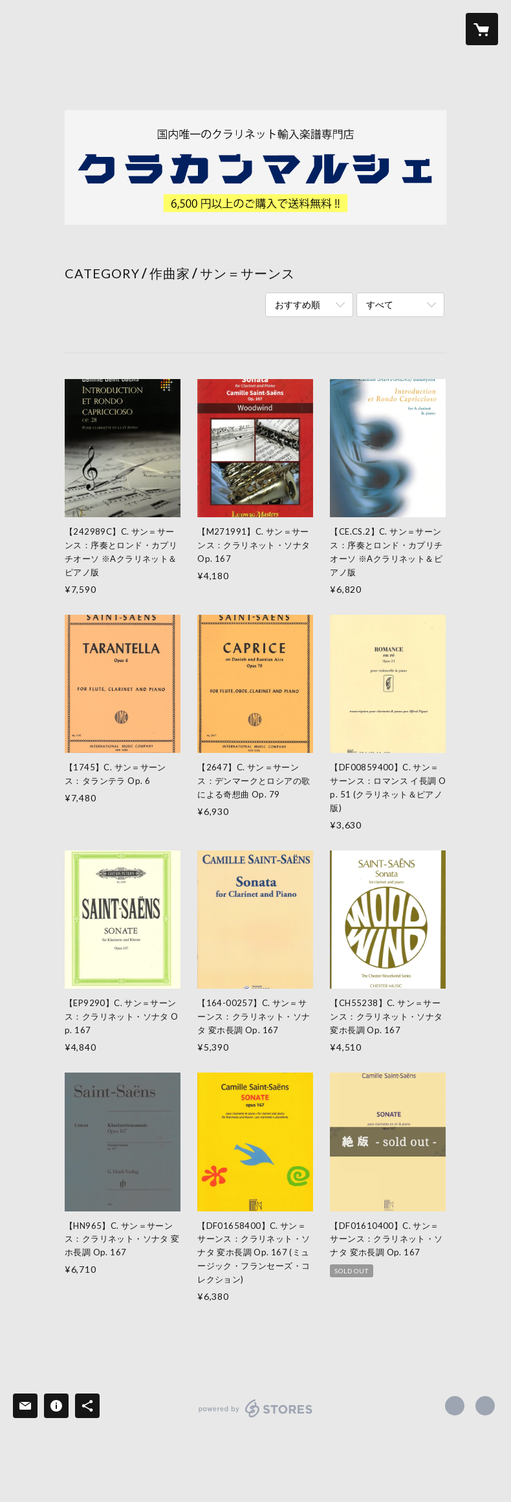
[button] (430, 29)
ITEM (147, 28)
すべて (379, 304)
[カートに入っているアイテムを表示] (482, 29)
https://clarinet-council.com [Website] (485, 1405)
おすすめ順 (297, 304)
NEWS (318, 28)
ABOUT (268, 28)
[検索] (29, 29)
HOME (102, 28)
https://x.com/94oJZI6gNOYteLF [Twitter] (454, 1405)
